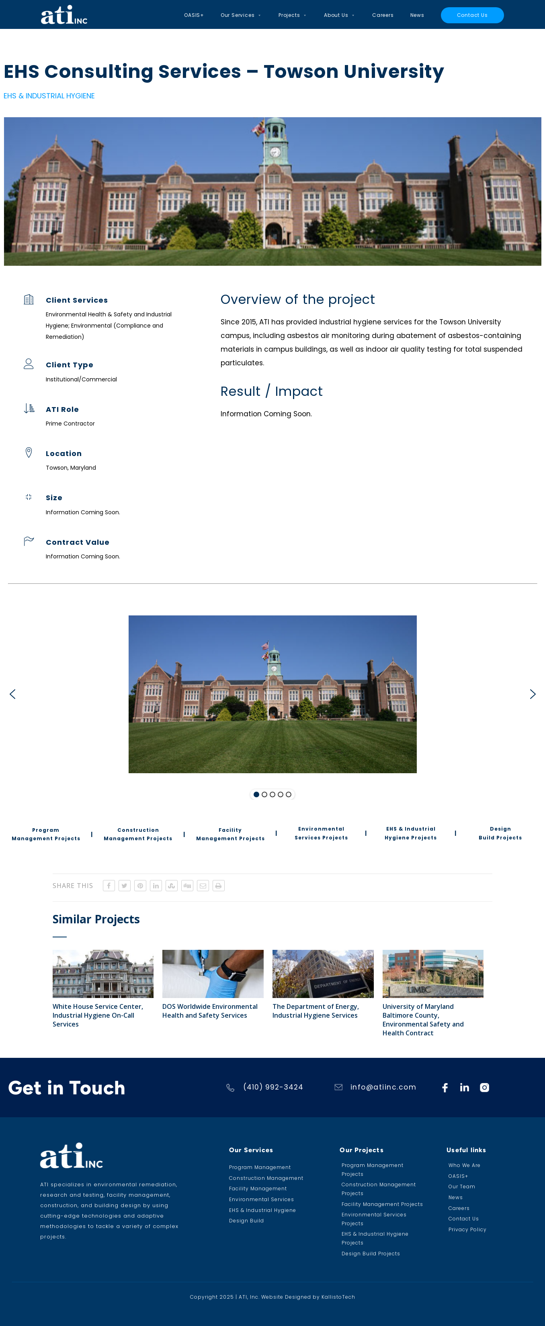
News (417, 15)
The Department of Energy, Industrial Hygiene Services (315, 1011)
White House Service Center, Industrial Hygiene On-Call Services (98, 1015)
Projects (293, 15)
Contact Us (472, 15)
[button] (12, 694)
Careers (383, 15)
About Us (340, 15)
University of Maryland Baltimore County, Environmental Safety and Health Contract (423, 1019)
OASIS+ (194, 15)
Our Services (241, 15)
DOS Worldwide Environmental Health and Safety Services (210, 1011)
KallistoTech (338, 1296)
